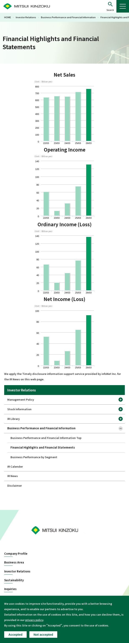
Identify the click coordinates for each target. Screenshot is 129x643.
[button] (110, 6)
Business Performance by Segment (33, 457)
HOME (7, 17)
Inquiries (10, 589)
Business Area (14, 562)
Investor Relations (26, 17)
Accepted (15, 634)
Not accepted (43, 634)
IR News (12, 476)
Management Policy (20, 399)
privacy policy (34, 620)
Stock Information (19, 409)
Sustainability (14, 580)
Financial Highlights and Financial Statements (42, 447)
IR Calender (15, 466)
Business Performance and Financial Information (68, 17)
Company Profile (15, 554)
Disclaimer (14, 485)
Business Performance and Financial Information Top (45, 438)
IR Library (13, 419)
